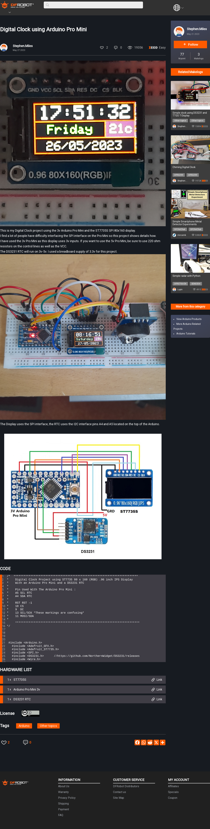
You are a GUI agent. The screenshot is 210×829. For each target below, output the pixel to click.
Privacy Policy (67, 797)
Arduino (24, 726)
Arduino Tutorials (185, 333)
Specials (173, 792)
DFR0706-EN (180, 284)
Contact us (119, 792)
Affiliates (173, 786)
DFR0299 (178, 175)
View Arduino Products (189, 319)
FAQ (60, 815)
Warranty (63, 792)
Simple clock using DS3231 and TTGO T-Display (190, 114)
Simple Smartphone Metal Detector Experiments (187, 223)
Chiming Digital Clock (184, 167)
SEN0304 (195, 284)
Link (156, 680)
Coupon (172, 797)
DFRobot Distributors (126, 786)
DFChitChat (179, 229)
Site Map (118, 797)
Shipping (63, 803)
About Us (63, 786)
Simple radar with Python (186, 275)
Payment (63, 809)
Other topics (48, 726)
